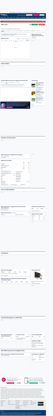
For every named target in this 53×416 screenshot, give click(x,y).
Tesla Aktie (25, 391)
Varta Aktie (12, 397)
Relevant (3, 82)
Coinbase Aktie (38, 395)
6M (13, 40)
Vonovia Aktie (20, 397)
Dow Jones (23, 389)
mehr (33, 104)
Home (2, 19)
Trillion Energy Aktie (4, 391)
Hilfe (9, 402)
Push (2, 40)
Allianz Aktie (20, 392)
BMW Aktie (21, 396)
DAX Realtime (14, 389)
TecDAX (20, 389)
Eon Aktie (15, 397)
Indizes (8, 17)
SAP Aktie (40, 393)
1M (11, 40)
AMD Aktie (7, 396)
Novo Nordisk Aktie (27, 395)
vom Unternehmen (11, 82)
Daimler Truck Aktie (4, 394)
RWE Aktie (21, 395)
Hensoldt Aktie (29, 394)
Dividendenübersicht (4, 185)
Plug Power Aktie (20, 393)
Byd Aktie (38, 392)
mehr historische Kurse (36, 211)
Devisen (39, 17)
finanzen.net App (33, 402)
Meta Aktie (32, 396)
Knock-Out (34, 347)
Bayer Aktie (29, 391)
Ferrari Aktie (24, 394)
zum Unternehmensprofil (5, 355)
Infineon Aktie (33, 395)
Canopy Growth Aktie (26, 397)
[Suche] (24, 15)
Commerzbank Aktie (4, 392)
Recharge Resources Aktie (32, 390)
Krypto (36, 17)
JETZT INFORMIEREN (10, 383)
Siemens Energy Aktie (11, 392)
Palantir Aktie (3, 396)
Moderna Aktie (7, 395)
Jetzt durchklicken (39, 89)
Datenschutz (17, 403)
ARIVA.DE (23, 414)
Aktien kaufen (7, 399)
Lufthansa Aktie (30, 392)
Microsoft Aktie (15, 393)
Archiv (22, 86)
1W (9, 40)
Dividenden (27, 40)
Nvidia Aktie (14, 391)
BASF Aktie (37, 391)
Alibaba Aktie (16, 398)
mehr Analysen (3, 157)
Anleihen (28, 17)
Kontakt (2, 402)
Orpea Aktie (2, 390)
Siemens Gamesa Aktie (38, 389)
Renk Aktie (9, 394)
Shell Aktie (2, 399)
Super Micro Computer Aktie (15, 395)
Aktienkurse (7, 389)
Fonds (11, 17)
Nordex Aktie (7, 398)
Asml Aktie (29, 398)
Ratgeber (43, 17)
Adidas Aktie (3, 398)
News (5, 17)
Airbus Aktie (17, 396)
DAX (10, 389)
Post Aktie (6, 390)
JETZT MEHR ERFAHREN (33, 383)
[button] (29, 15)
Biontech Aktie (26, 393)
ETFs (14, 17)
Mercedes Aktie (13, 394)
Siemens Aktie (25, 392)
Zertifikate (17, 17)
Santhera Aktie (39, 390)
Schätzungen (23, 185)
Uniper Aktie (42, 398)
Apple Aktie (36, 393)
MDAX (17, 389)
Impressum (17, 402)
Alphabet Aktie (11, 396)
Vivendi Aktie (3, 395)
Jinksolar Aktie (31, 393)
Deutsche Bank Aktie (4, 393)
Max (22, 40)
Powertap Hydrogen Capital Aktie (22, 390)
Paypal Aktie (34, 394)
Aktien (2, 17)
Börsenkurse (3, 389)
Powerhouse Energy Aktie (13, 390)
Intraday (6, 40)
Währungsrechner (33, 403)
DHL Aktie (33, 391)
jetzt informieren (11, 35)
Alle (6, 82)
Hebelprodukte (23, 17)
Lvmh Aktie (37, 398)
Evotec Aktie (25, 398)
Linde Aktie (20, 398)
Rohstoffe (32, 17)
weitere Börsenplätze (4, 210)
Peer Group (17, 82)
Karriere (2, 403)
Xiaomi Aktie (7, 397)
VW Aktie (35, 392)
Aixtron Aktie (33, 398)
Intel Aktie (11, 398)
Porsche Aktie (36, 396)
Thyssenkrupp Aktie (26, 396)
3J (17, 40)
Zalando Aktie (32, 397)
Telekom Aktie (39, 394)
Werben (9, 403)
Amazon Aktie (10, 391)
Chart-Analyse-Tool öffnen (36, 283)
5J (19, 40)
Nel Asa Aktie (10, 393)
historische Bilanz (14, 185)
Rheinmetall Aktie (20, 391)
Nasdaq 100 (28, 389)
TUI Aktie (16, 392)
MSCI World (32, 389)
